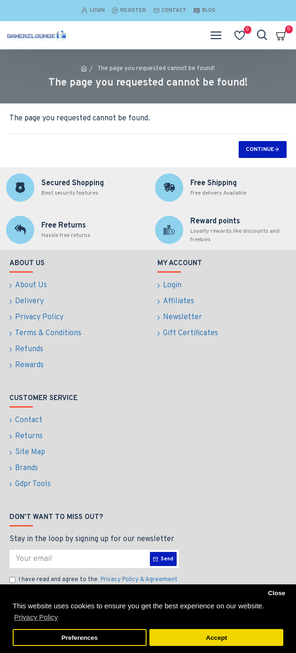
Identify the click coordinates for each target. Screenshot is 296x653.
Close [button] (276, 593)
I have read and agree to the (94, 580)
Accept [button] (216, 637)
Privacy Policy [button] (36, 617)
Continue (260, 149)
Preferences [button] (80, 637)
